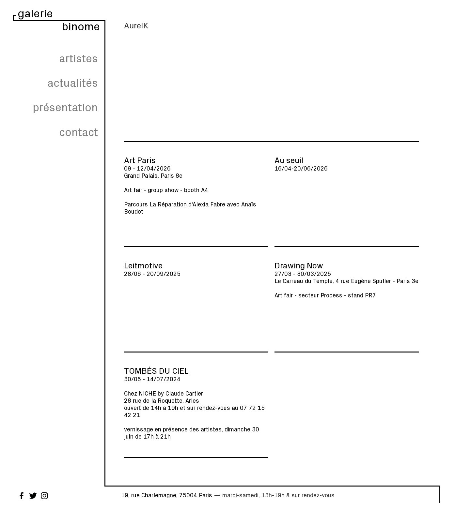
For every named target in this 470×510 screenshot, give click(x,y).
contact (78, 131)
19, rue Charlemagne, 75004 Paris (166, 495)
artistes (78, 58)
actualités (72, 82)
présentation (65, 106)
